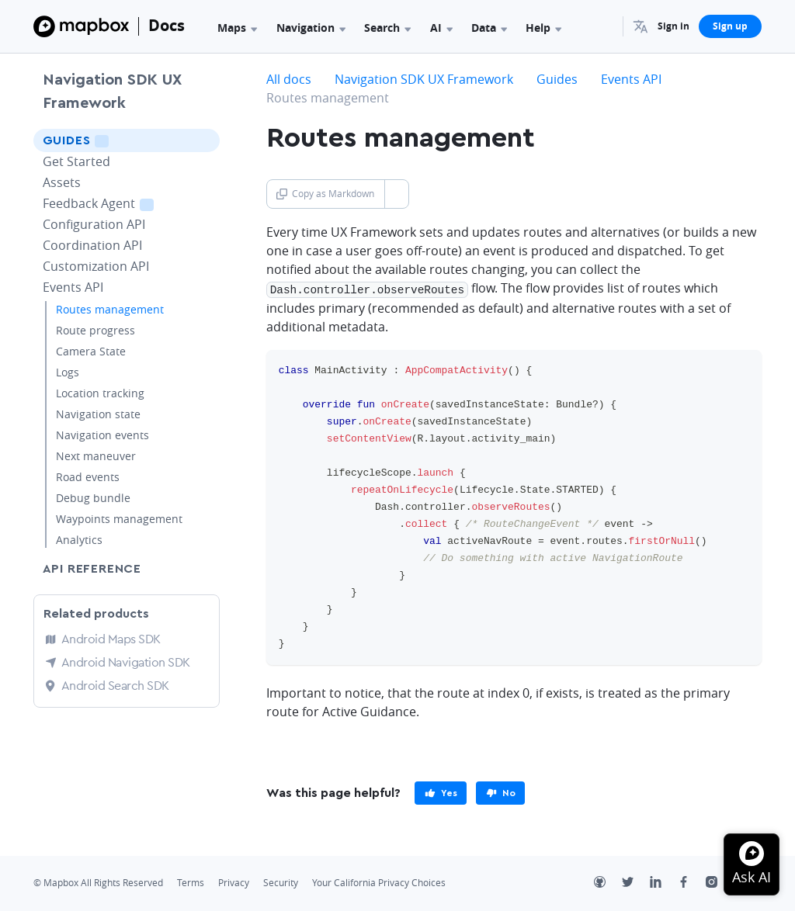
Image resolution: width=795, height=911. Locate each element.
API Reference (92, 569)
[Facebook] (692, 883)
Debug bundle (93, 497)
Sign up (730, 26)
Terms (190, 881)
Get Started (76, 161)
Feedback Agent (118, 203)
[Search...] (604, 26)
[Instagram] (720, 883)
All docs (288, 79)
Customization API (96, 266)
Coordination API (92, 245)
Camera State (91, 351)
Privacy (233, 881)
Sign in (673, 26)
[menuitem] (640, 26)
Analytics (79, 539)
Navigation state (98, 414)
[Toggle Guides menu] (203, 140)
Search (387, 27)
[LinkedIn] (664, 883)
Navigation (310, 27)
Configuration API (94, 224)
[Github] (608, 883)
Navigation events (102, 435)
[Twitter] (636, 883)
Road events (88, 476)
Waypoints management (119, 518)
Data (489, 27)
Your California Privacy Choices (379, 881)
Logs (67, 372)
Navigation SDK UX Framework (112, 91)
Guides (98, 140)
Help (543, 27)
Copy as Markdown (325, 193)
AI (441, 27)
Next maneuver (96, 456)
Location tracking (100, 393)
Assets (62, 182)
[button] (640, 26)
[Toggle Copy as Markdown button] (396, 194)
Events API (73, 287)
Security (280, 881)
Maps (237, 27)
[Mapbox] (81, 26)
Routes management (110, 309)
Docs (166, 25)
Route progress (95, 330)
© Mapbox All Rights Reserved (98, 881)
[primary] (441, 792)
